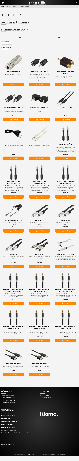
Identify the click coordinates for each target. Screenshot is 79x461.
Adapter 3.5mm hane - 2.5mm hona (13, 110)
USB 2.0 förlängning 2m (13, 368)
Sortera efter (5, 41)
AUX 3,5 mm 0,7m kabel (65, 109)
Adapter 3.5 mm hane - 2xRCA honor (65, 73)
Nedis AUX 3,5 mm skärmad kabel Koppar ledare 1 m (39, 295)
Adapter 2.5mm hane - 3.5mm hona (39, 73)
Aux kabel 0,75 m (13, 147)
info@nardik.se (46, 402)
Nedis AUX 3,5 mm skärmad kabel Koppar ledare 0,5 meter (13, 295)
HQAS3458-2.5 (39, 258)
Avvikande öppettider (8, 449)
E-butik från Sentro (60, 459)
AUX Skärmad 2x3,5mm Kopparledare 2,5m (13, 186)
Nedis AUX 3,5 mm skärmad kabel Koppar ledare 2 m (13, 332)
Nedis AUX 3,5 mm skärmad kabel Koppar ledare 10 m (65, 295)
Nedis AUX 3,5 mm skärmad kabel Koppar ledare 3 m (39, 332)
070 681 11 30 (45, 400)
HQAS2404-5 (13, 258)
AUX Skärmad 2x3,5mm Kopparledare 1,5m (65, 147)
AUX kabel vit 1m (39, 147)
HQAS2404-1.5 (39, 224)
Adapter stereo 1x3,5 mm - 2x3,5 (39, 109)
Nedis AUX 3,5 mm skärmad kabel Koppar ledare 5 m (65, 332)
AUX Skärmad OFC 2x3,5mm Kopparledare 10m (65, 186)
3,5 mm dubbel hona (13, 72)
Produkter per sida (6, 47)
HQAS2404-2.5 (65, 224)
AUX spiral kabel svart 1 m (13, 224)
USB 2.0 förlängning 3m (39, 368)
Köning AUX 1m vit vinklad (65, 258)
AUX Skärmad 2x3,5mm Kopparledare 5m (39, 186)
